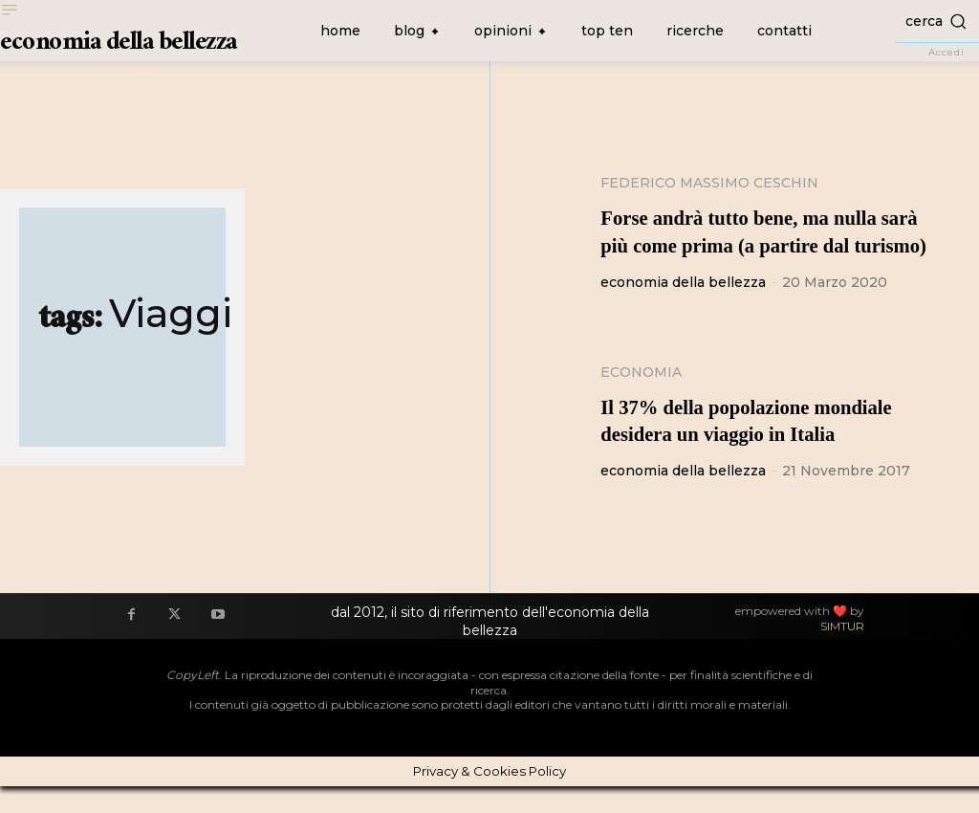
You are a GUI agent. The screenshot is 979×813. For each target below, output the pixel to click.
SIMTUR (842, 654)
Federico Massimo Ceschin (709, 182)
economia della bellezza (683, 309)
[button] (937, 20)
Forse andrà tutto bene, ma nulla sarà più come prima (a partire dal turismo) (769, 245)
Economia (641, 399)
